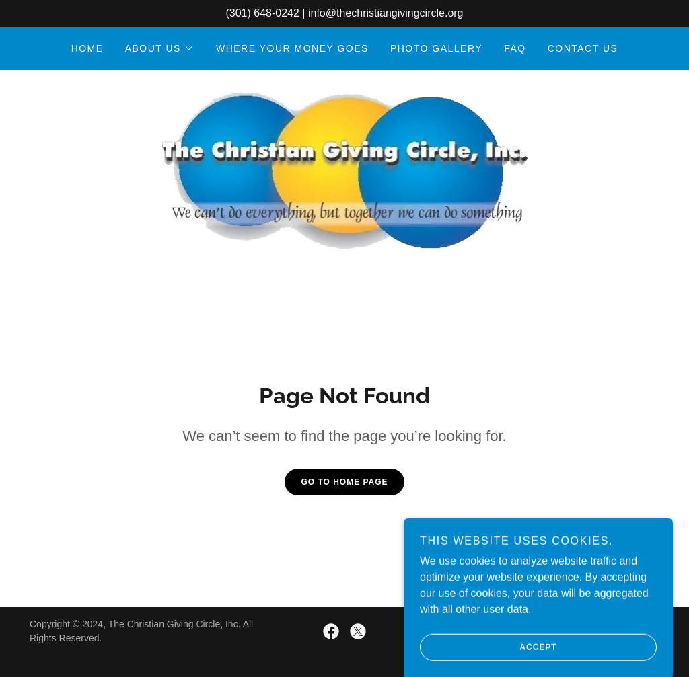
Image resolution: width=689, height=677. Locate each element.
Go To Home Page (344, 482)
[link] (344, 169)
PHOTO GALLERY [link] (436, 48)
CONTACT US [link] (583, 48)
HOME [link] (87, 48)
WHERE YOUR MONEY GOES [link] (292, 48)
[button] (159, 48)
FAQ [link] (515, 48)
